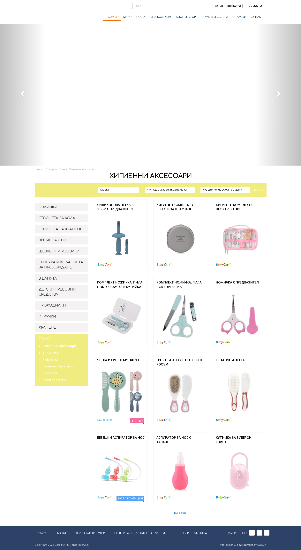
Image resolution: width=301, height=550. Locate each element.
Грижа (63, 169)
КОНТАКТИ (234, 6)
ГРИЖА (44, 338)
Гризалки (49, 373)
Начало (39, 169)
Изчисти (258, 189)
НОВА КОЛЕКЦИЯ (160, 17)
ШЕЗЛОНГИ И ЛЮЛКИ (59, 251)
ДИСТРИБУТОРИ (187, 17)
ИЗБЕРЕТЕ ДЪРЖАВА (191, 533)
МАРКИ (127, 17)
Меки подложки (54, 380)
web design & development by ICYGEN (243, 545)
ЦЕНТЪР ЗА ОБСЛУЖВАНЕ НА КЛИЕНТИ (139, 533)
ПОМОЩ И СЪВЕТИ (214, 17)
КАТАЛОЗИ (239, 17)
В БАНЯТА (48, 278)
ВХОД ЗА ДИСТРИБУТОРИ (90, 533)
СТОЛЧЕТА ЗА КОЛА (57, 218)
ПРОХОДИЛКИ (52, 305)
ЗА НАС (219, 6)
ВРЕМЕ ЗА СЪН (52, 240)
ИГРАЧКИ (47, 316)
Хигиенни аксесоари (81, 169)
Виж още (180, 513)
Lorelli (50, 12)
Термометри (52, 353)
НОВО (140, 17)
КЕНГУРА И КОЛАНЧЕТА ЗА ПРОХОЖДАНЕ (61, 264)
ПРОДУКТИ (112, 17)
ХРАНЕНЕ (47, 327)
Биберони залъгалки (58, 366)
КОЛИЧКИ (48, 207)
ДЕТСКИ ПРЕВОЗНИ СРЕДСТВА (57, 291)
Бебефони (50, 359)
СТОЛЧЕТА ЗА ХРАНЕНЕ (60, 229)
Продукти (51, 169)
